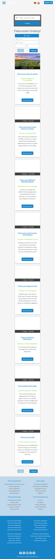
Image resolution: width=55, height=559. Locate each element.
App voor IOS (14, 509)
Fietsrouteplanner (14, 488)
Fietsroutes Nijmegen (14, 525)
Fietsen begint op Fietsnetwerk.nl (14, 484)
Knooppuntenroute (40, 488)
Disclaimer (41, 502)
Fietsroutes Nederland (40, 484)
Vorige (20, 50)
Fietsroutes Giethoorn (14, 536)
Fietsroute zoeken (40, 491)
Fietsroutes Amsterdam (14, 520)
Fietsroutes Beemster (40, 540)
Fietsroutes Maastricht (14, 527)
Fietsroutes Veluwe (14, 538)
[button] (48, 2)
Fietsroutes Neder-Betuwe (41, 534)
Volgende (33, 50)
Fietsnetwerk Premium (14, 500)
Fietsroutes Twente (14, 540)
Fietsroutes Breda (40, 527)
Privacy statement (40, 504)
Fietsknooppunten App (14, 504)
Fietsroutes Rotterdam (14, 523)
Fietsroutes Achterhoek (14, 543)
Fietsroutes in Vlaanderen (40, 486)
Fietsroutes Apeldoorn (40, 520)
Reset (27, 45)
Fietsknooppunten (14, 486)
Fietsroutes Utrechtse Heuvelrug (40, 536)
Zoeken (27, 23)
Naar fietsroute (27, 100)
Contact (40, 500)
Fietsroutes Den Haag (40, 523)
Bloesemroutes (14, 493)
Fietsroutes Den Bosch (40, 529)
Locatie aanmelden (40, 507)
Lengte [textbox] (21, 42)
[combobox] (27, 39)
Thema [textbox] (21, 39)
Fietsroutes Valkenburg (14, 534)
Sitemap (40, 509)
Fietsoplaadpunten (14, 491)
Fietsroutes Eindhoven (40, 525)
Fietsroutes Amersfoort (14, 529)
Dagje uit (40, 493)
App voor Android (14, 507)
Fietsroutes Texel (40, 538)
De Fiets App (14, 502)
